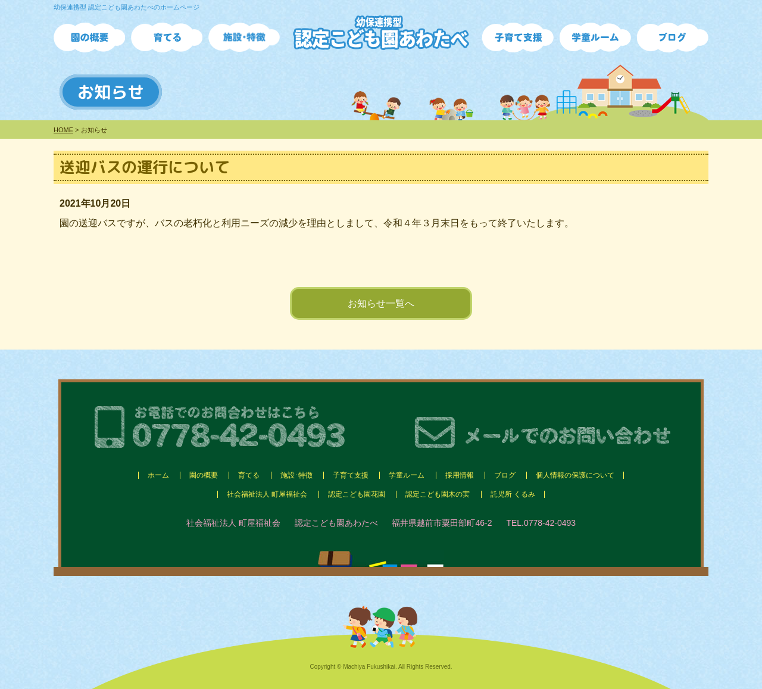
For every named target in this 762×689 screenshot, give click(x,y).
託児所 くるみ (513, 494)
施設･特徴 (296, 475)
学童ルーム (406, 475)
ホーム (158, 475)
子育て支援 (350, 475)
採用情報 (459, 475)
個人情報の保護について (575, 475)
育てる (249, 475)
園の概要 (203, 475)
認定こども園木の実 (437, 494)
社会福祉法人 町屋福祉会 (267, 494)
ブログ (505, 475)
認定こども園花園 (356, 494)
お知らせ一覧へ (381, 303)
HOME (63, 129)
